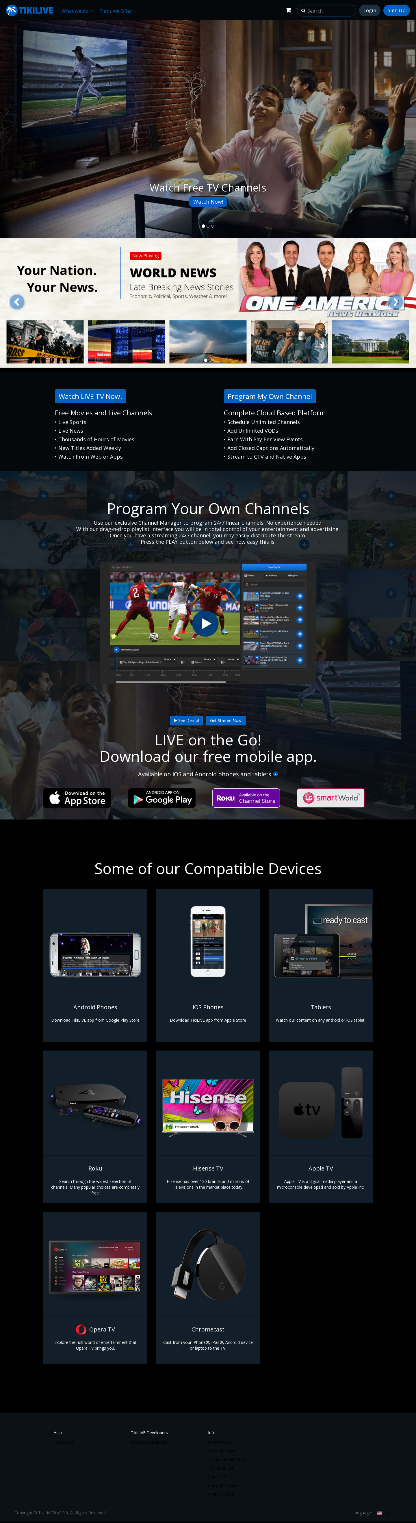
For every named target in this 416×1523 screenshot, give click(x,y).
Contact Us (63, 1442)
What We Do (220, 1442)
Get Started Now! (226, 720)
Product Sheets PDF (227, 1459)
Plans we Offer (118, 10)
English (387, 1513)
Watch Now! (208, 201)
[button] (303, 8)
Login (369, 10)
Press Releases (222, 1450)
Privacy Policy (220, 1476)
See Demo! (186, 720)
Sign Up (397, 10)
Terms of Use (221, 1468)
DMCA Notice (221, 1494)
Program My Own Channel (270, 396)
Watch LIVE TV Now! (90, 396)
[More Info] (275, 773)
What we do (77, 10)
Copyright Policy (223, 1485)
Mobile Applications (149, 1442)
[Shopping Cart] (288, 10)
